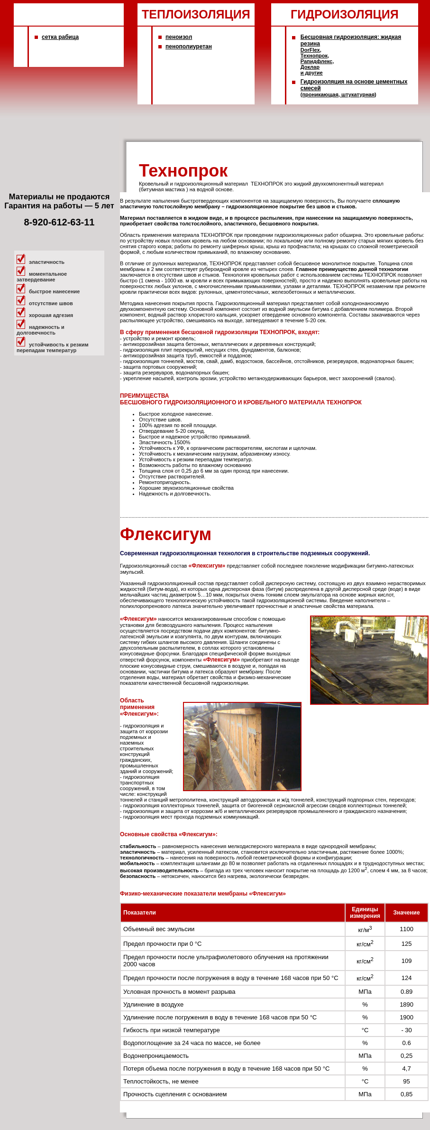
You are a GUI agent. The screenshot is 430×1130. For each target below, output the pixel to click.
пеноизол (178, 37)
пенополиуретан (188, 46)
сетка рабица (60, 37)
